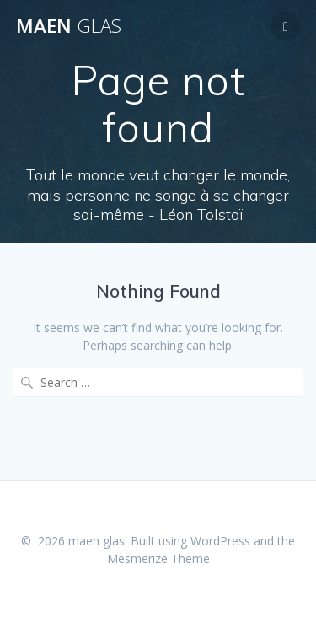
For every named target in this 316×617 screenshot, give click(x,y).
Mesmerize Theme (158, 558)
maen (68, 26)
